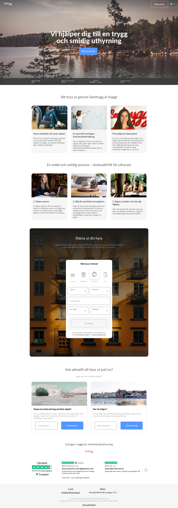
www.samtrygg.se (89, 505)
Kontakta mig (131, 425)
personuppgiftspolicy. (99, 335)
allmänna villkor (84, 335)
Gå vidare (89, 323)
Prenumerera (72, 425)
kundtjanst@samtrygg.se (71, 492)
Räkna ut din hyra (88, 51)
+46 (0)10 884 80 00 (96, 492)
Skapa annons (159, 4)
